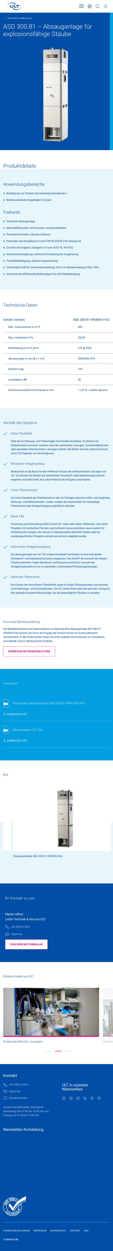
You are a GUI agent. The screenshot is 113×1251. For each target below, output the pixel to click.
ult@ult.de (16, 934)
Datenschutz (58, 1230)
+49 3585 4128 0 (20, 926)
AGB (86, 1230)
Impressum (40, 1230)
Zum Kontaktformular (26, 944)
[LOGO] (14, 6)
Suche (97, 6)
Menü (105, 6)
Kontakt (75, 1230)
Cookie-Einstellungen (16, 1230)
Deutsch (89, 6)
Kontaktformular (81, 6)
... (4, 18)
